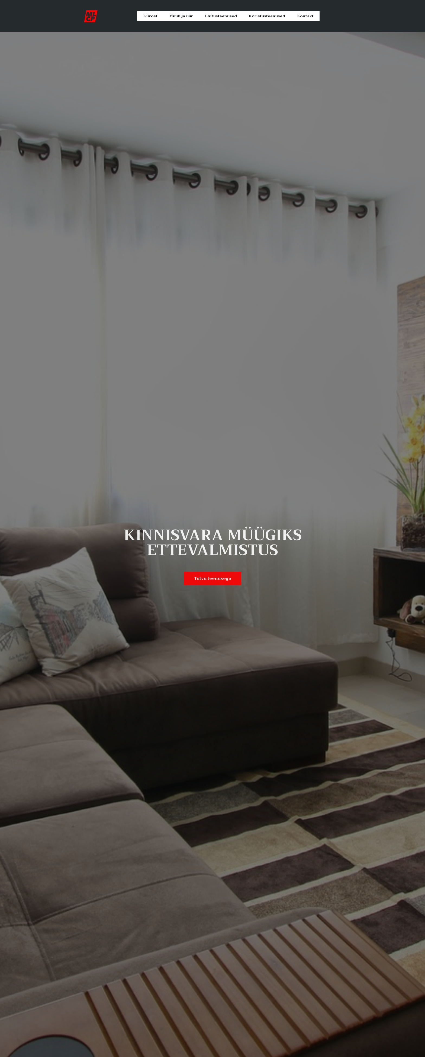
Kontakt (305, 16)
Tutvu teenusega (213, 578)
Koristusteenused (267, 16)
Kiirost (150, 16)
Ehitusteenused (221, 16)
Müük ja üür (180, 16)
